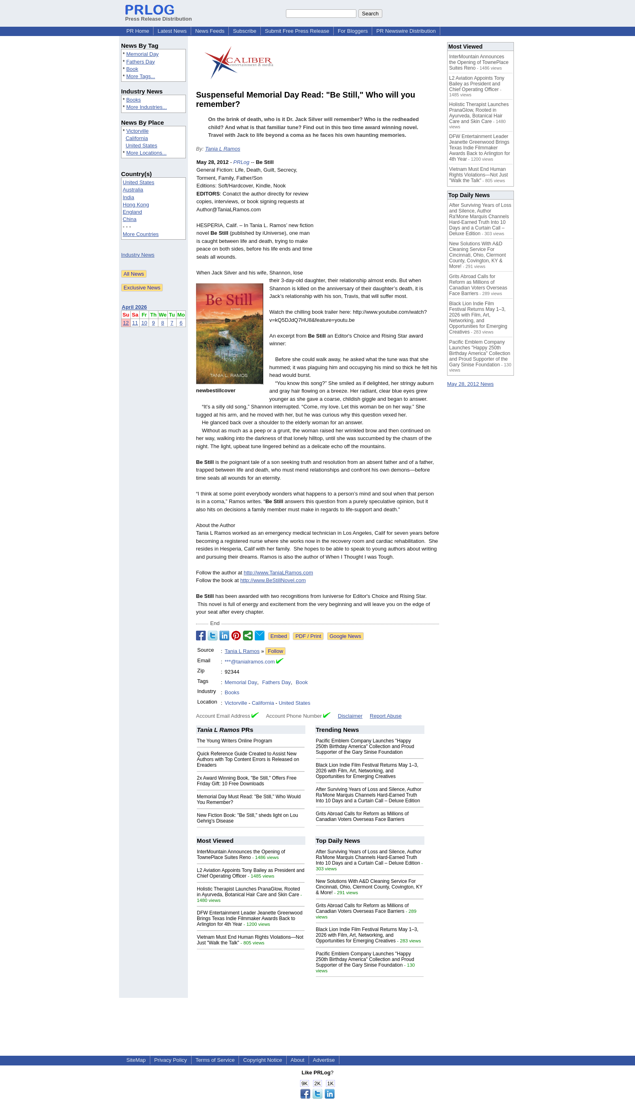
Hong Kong (136, 205)
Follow (275, 651)
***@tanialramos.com (250, 662)
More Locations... (146, 153)
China (129, 219)
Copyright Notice (262, 1060)
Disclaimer (350, 716)
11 (135, 323)
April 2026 (134, 307)
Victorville (137, 131)
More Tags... (140, 76)
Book (132, 69)
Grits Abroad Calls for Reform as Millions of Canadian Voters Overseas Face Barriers (362, 816)
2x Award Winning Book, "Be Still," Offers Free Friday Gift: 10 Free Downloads (246, 781)
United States (141, 145)
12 (126, 323)
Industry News (137, 255)
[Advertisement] (378, 217)
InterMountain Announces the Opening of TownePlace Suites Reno (241, 854)
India (128, 197)
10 (144, 323)
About (298, 1060)
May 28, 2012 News (470, 384)
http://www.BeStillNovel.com (273, 580)
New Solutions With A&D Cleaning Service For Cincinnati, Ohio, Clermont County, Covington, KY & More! (369, 886)
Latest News (172, 31)
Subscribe (244, 31)
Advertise (324, 1060)
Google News (345, 636)
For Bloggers (353, 31)
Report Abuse (386, 716)
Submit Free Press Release (297, 31)
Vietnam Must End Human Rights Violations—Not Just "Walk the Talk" (478, 174)
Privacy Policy (170, 1060)
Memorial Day (142, 54)
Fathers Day (140, 62)
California (137, 138)
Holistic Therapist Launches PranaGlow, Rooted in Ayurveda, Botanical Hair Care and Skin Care (248, 891)
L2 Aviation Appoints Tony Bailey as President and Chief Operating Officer (476, 83)
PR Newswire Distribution (406, 31)
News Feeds (209, 31)
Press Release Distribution (158, 16)
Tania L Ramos (222, 149)
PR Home (137, 31)
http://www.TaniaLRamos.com (278, 573)
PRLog (241, 162)
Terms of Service (215, 1060)
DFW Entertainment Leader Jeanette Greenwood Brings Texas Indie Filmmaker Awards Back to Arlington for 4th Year (250, 918)
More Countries (141, 234)
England (132, 212)
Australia (133, 190)
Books (133, 100)
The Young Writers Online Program (234, 741)
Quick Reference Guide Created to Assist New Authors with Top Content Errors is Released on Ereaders (248, 759)
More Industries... (146, 107)
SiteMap (136, 1060)
